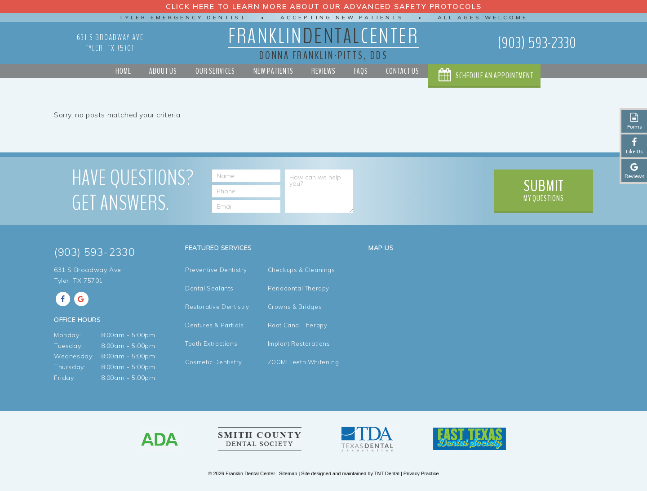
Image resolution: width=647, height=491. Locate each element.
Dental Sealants (209, 288)
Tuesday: (68, 346)
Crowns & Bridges (295, 307)
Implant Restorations (299, 344)
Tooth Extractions (211, 344)
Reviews (323, 71)
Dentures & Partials (214, 325)
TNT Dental (386, 473)
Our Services (215, 71)
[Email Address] (246, 206)
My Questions (543, 189)
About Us (163, 71)
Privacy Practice (421, 473)
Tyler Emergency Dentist (183, 17)
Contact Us (402, 71)
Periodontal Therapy (298, 288)
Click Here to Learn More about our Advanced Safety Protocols (324, 6)
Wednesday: (74, 356)
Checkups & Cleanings (301, 270)
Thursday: (69, 367)
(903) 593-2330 (537, 43)
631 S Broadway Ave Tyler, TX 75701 (110, 43)
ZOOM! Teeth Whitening (303, 362)
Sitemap (288, 473)
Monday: (67, 335)
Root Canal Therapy (298, 325)
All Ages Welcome (483, 17)
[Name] (246, 176)
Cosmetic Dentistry (213, 362)
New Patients (273, 71)
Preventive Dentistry (216, 270)
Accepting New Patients (342, 17)
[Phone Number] (246, 191)
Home (123, 71)
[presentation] (421, 187)
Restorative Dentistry (217, 307)
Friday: (64, 378)
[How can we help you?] (319, 191)
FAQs (361, 71)
